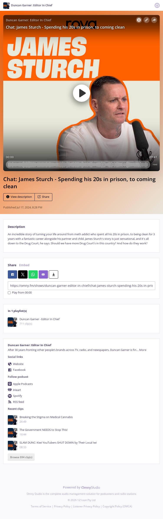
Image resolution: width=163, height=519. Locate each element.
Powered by (81, 487)
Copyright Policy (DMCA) (117, 506)
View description (19, 197)
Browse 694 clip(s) (21, 457)
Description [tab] (16, 227)
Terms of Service (41, 506)
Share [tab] (12, 265)
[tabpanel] (81, 239)
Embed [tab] (24, 265)
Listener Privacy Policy (86, 506)
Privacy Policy (62, 506)
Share (43, 197)
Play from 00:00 (20, 292)
